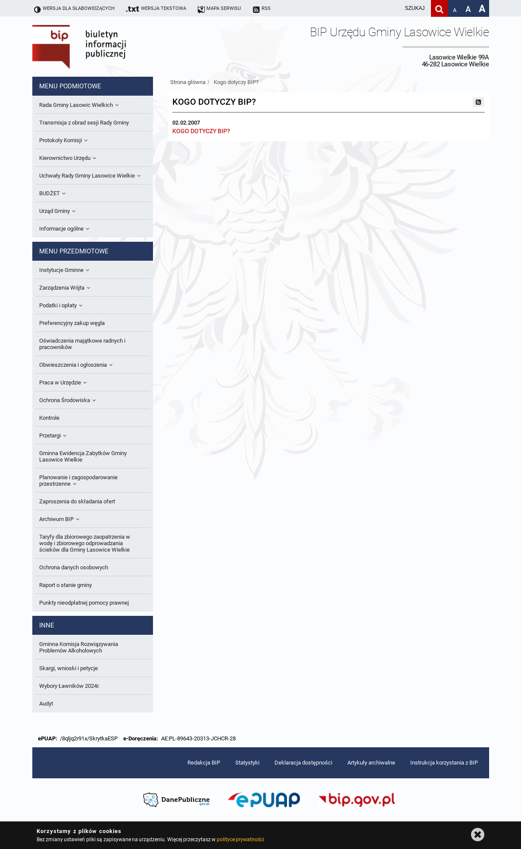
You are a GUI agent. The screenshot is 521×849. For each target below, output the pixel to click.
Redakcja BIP (203, 762)
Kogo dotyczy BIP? (236, 82)
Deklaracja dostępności (303, 762)
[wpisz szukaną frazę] (393, 8)
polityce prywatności (240, 840)
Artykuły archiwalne (371, 762)
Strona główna (188, 82)
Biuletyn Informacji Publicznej (103, 46)
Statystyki (247, 762)
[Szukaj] (439, 8)
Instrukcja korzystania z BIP (444, 762)
